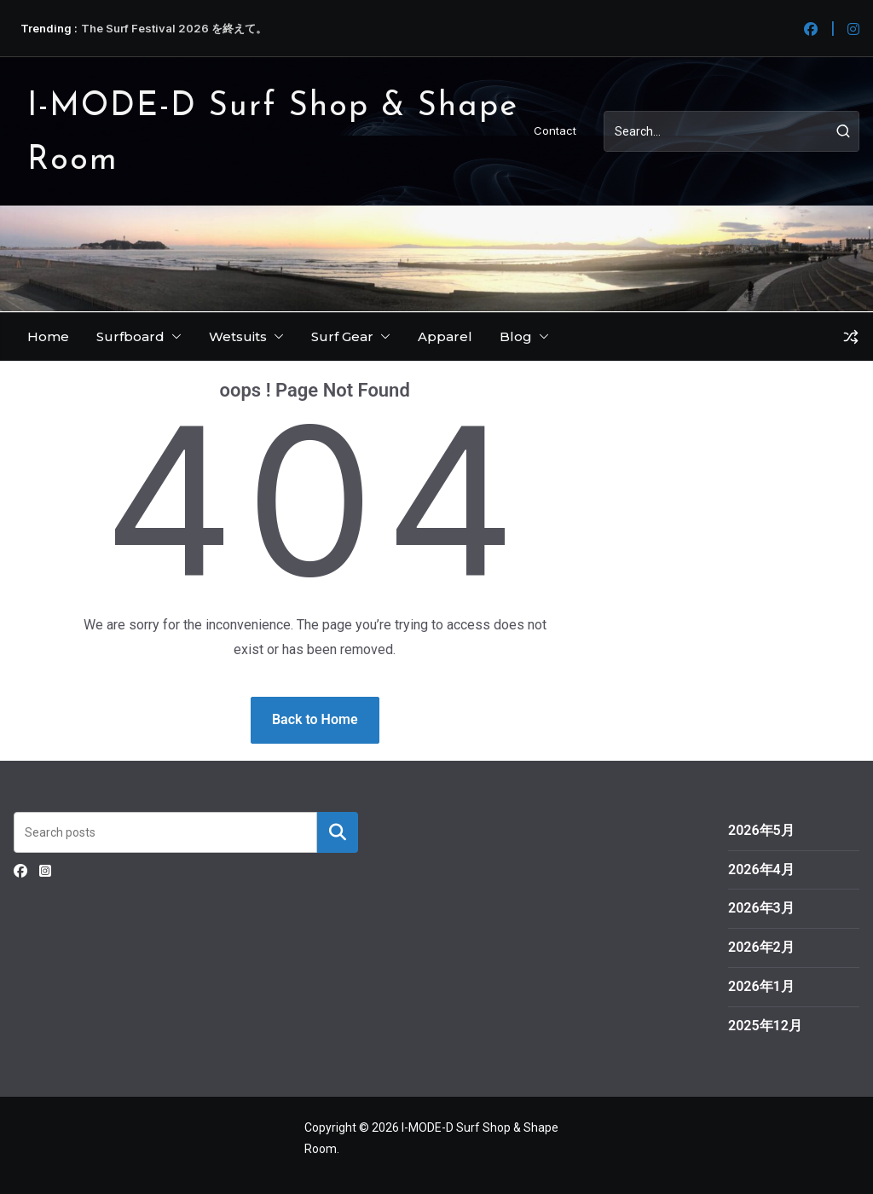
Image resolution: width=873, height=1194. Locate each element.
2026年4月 (761, 869)
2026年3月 (761, 908)
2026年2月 (761, 947)
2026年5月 (761, 830)
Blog (516, 336)
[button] (173, 337)
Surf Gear (342, 336)
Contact (555, 130)
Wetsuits (238, 336)
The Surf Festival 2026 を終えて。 (174, 28)
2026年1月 (761, 986)
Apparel (445, 336)
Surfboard (130, 336)
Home (48, 336)
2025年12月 (765, 1025)
